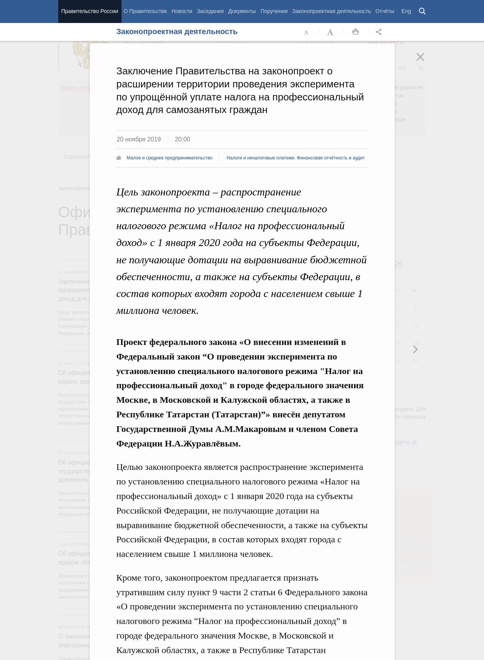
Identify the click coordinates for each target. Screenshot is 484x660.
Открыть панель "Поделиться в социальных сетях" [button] (380, 32)
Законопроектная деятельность (331, 11)
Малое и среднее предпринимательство (170, 158)
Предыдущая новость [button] (415, 349)
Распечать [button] (355, 32)
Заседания (210, 11)
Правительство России (89, 11)
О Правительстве (145, 11)
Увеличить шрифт (331, 32)
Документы (242, 11)
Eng (406, 11)
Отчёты (385, 11)
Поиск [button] (422, 11)
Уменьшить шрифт (306, 32)
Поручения (274, 11)
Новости (182, 11)
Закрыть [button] (426, 62)
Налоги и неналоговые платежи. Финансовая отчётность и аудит (295, 158)
